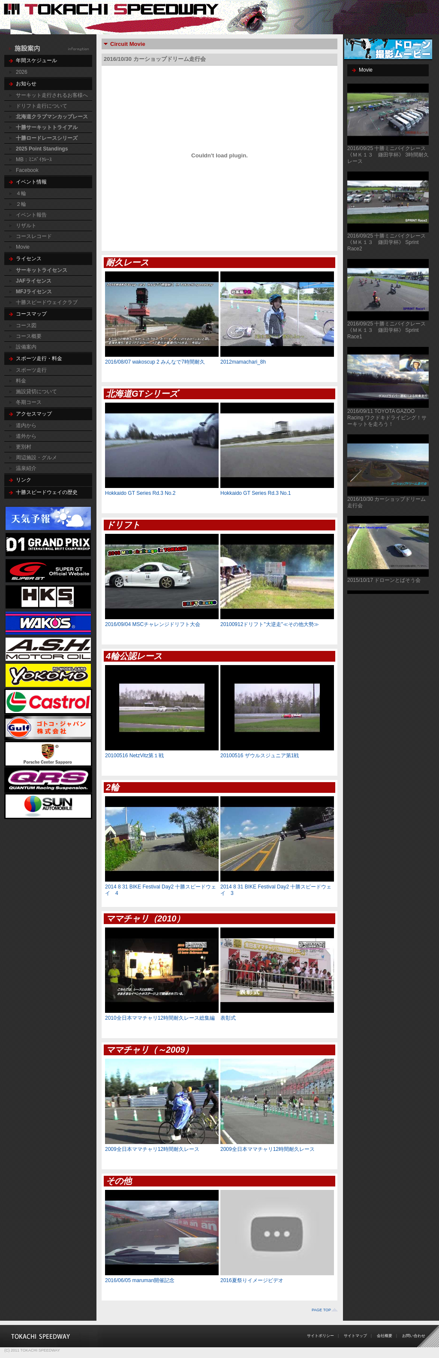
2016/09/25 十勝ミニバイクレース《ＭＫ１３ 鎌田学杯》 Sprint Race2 (386, 242)
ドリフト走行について (41, 106)
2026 (21, 72)
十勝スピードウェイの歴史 (47, 492)
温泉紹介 (26, 468)
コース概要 (29, 336)
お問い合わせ (413, 1336)
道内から (26, 425)
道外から (26, 436)
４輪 (21, 193)
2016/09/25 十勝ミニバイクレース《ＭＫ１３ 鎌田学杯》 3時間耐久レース (388, 154)
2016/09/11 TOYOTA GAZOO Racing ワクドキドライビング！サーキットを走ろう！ (387, 417)
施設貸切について (36, 391)
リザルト (26, 226)
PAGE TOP (321, 1310)
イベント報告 (31, 215)
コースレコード (34, 236)
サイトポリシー (320, 1336)
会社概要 (384, 1336)
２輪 (21, 204)
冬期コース (29, 402)
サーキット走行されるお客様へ (52, 95)
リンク (23, 480)
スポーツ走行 (31, 370)
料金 (21, 381)
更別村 (23, 447)
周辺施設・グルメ (36, 458)
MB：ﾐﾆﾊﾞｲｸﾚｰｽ (34, 160)
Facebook (27, 170)
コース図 (26, 325)
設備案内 (26, 347)
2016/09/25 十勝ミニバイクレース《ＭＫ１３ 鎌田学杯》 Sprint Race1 (386, 330)
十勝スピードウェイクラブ (47, 302)
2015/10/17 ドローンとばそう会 (384, 580)
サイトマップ (355, 1336)
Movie (23, 247)
